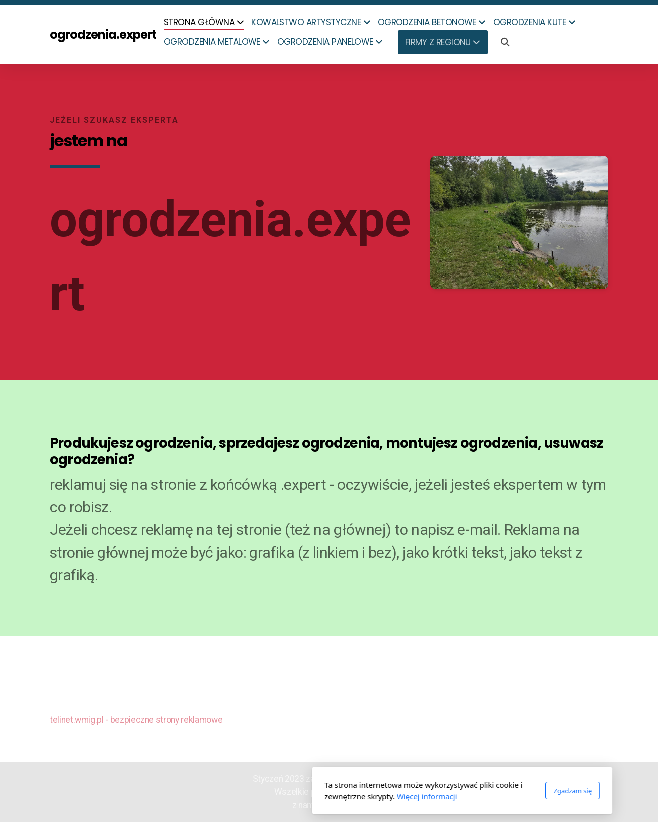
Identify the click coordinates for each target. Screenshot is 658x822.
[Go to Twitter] (600, 718)
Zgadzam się (439, 790)
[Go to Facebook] (585, 718)
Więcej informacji (293, 796)
